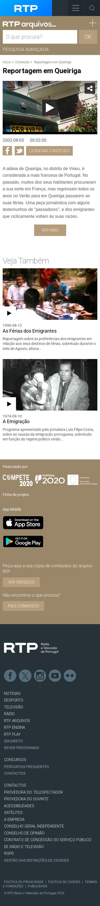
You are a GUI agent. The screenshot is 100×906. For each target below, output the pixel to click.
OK (88, 37)
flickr (70, 675)
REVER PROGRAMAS (21, 748)
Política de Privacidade (23, 882)
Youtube (55, 675)
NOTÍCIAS (12, 693)
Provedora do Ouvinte (26, 799)
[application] (50, 107)
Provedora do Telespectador (33, 792)
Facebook (10, 675)
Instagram (40, 675)
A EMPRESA (14, 819)
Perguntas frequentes (26, 767)
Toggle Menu (73, 6)
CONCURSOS (15, 760)
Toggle (92, 8)
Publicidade (37, 886)
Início (7, 62)
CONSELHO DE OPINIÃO (24, 833)
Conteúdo (22, 62)
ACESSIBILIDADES (19, 806)
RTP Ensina (14, 727)
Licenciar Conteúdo (49, 150)
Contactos (14, 773)
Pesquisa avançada (26, 49)
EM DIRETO (13, 741)
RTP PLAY (12, 734)
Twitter (25, 675)
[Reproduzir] (50, 108)
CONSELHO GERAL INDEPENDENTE (34, 826)
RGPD (9, 853)
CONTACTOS (15, 785)
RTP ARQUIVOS (17, 721)
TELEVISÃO (13, 707)
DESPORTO (13, 700)
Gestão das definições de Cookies (36, 860)
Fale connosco (23, 606)
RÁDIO (9, 714)
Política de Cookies (64, 882)
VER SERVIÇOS (21, 582)
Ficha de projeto (16, 495)
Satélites (13, 812)
